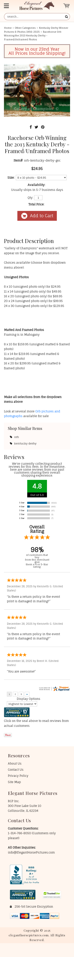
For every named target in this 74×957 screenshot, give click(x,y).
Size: (10, 177)
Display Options (28, 699)
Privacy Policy (18, 776)
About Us (15, 763)
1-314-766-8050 (20, 833)
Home (8, 27)
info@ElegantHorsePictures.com (31, 852)
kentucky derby (25, 443)
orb (16, 437)
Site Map (14, 782)
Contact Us (15, 769)
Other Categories (25, 27)
